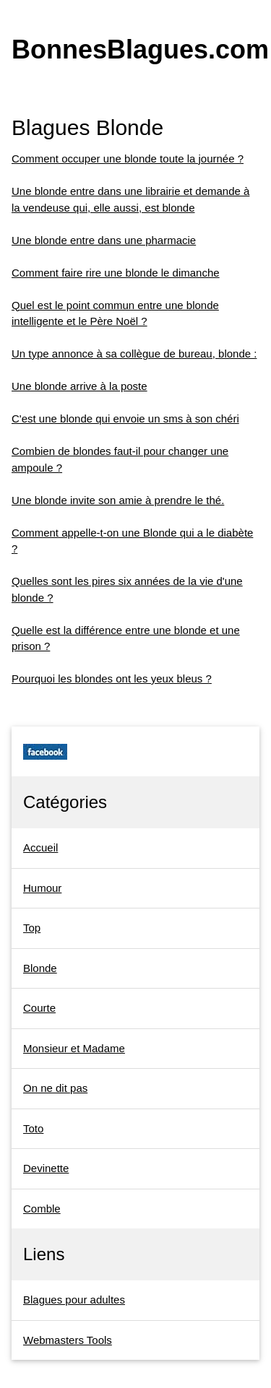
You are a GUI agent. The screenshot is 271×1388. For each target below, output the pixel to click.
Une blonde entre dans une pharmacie (104, 240)
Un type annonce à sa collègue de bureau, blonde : (134, 353)
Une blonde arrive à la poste (79, 386)
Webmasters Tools (67, 1340)
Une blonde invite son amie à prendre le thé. (118, 500)
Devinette (46, 1168)
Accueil (40, 847)
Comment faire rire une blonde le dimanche (116, 272)
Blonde (40, 968)
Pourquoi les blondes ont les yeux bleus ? (112, 678)
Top (31, 927)
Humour (42, 888)
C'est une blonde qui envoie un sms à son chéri (125, 418)
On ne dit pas (55, 1088)
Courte (39, 1008)
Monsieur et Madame (74, 1048)
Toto (33, 1128)
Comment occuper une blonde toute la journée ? (128, 158)
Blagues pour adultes (74, 1299)
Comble (42, 1208)
